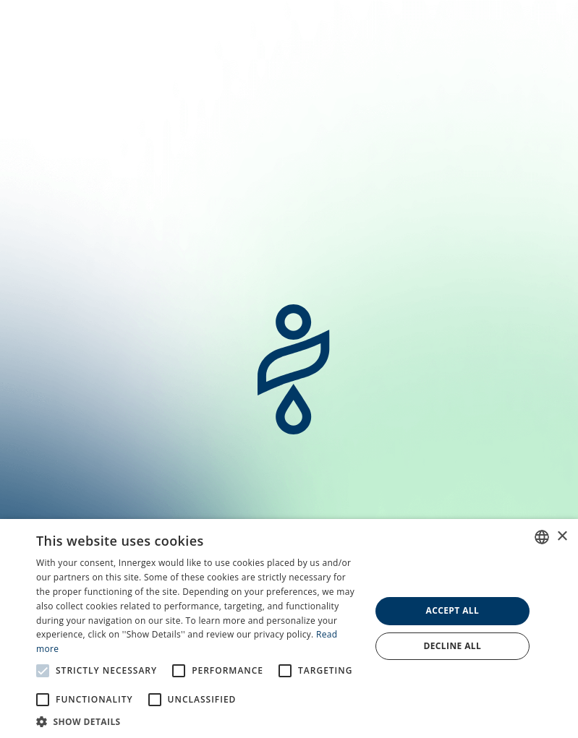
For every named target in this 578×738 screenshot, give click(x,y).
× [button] (561, 536)
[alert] (289, 628)
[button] (198, 720)
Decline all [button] (452, 646)
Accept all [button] (452, 610)
